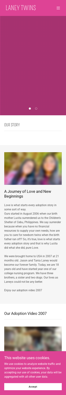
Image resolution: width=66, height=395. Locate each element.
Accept (33, 386)
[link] (21, 9)
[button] (58, 8)
